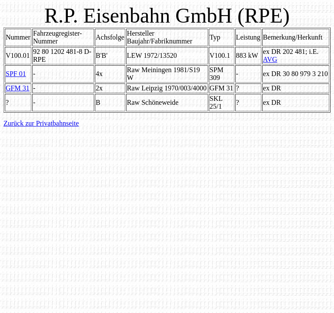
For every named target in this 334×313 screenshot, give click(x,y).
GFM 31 (18, 88)
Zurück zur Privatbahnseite (41, 123)
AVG (270, 59)
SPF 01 (16, 73)
